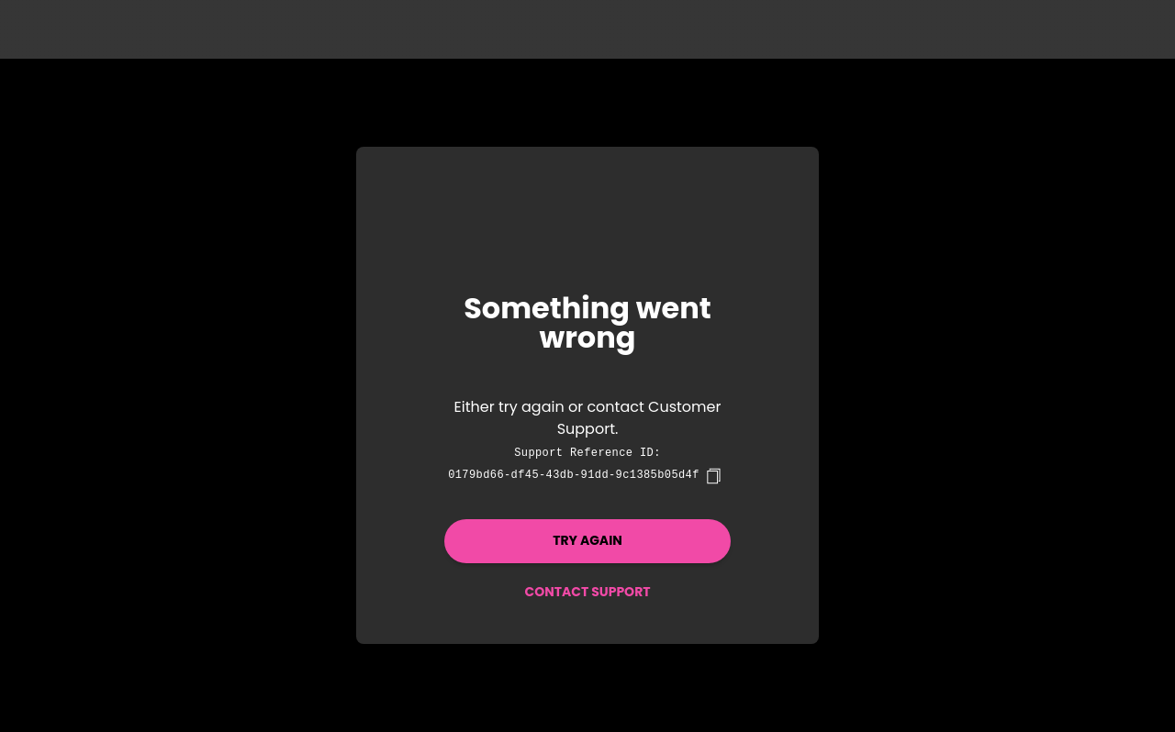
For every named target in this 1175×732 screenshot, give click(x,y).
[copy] (713, 476)
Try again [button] (587, 540)
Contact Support (587, 591)
